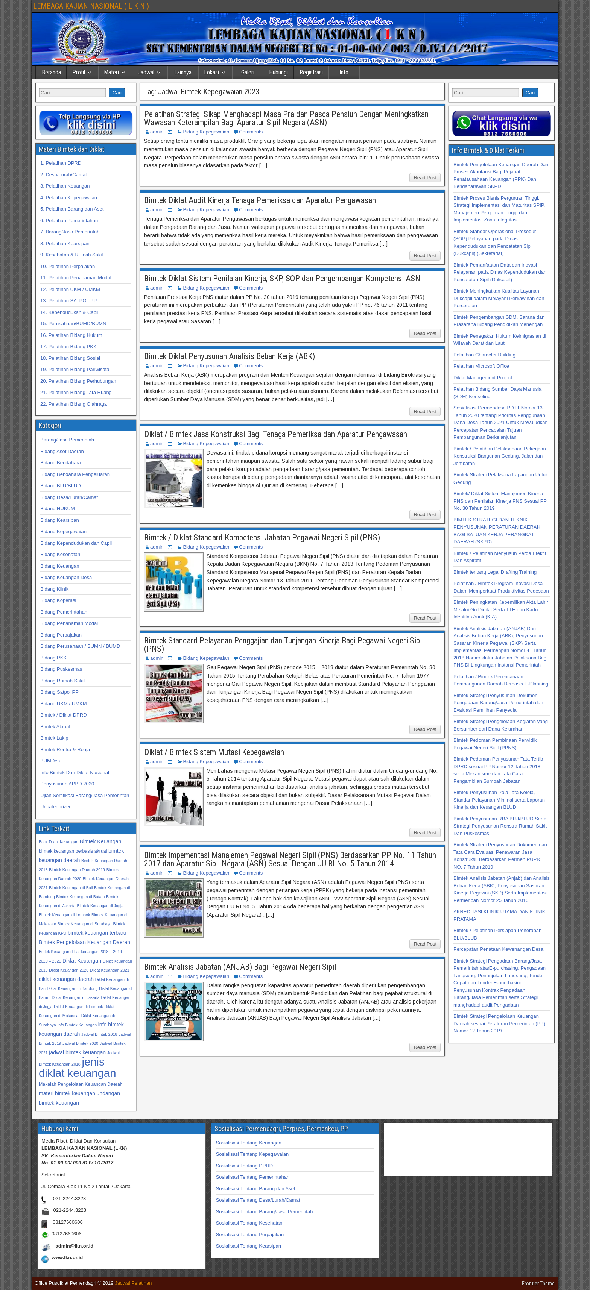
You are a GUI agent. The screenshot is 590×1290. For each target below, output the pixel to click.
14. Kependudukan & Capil (69, 312)
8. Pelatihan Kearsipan (65, 243)
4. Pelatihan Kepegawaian (68, 197)
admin (156, 132)
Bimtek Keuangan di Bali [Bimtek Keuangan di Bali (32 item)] (71, 887)
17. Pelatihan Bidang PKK (68, 346)
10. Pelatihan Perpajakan (67, 266)
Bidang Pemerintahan (63, 612)
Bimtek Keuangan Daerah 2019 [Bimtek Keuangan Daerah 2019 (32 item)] (77, 869)
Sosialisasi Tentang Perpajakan (250, 1234)
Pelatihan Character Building (484, 355)
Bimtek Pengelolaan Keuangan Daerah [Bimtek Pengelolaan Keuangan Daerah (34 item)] (84, 942)
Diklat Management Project (482, 377)
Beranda (51, 72)
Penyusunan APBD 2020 (67, 784)
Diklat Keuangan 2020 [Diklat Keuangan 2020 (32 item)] (68, 970)
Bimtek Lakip (54, 738)
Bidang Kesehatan (60, 554)
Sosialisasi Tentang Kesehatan (249, 1223)
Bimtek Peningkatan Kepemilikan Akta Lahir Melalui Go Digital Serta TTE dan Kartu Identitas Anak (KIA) (500, 609)
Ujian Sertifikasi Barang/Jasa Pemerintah (84, 795)
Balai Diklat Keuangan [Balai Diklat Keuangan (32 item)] (58, 842)
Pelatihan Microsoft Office (481, 366)
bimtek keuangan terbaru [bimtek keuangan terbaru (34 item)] (97, 933)
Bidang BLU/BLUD (60, 485)
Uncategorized (56, 806)
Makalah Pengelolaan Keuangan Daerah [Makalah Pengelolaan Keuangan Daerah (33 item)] (81, 1084)
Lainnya (183, 72)
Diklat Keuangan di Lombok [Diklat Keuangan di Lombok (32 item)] (78, 1006)
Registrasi (311, 72)
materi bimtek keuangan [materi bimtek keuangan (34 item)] (67, 1093)
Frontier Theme (538, 1283)
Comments (251, 132)
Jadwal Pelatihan (133, 1283)
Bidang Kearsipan (59, 520)
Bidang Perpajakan (61, 635)
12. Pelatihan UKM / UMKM (70, 289)
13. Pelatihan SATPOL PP (68, 300)
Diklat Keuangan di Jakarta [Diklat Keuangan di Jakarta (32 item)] (75, 997)
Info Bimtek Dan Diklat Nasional (74, 772)
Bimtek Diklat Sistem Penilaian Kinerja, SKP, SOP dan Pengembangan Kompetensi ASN (282, 278)
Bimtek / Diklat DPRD (63, 715)
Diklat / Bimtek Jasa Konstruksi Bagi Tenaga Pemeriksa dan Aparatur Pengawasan (275, 434)
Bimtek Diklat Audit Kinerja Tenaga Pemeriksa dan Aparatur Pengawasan (260, 200)
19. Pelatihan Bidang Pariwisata (74, 369)
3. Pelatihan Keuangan (65, 186)
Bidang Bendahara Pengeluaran (75, 474)
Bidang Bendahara (60, 462)
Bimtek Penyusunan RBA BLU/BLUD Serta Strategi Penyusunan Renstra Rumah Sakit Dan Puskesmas (500, 826)
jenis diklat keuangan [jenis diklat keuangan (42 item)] (77, 1067)
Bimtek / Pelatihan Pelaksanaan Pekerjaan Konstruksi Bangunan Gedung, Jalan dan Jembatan (499, 456)
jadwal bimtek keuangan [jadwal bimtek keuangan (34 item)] (77, 1052)
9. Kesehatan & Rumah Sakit (71, 255)
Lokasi (211, 72)
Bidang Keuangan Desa (66, 577)
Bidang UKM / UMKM (63, 703)
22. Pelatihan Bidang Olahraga (73, 404)
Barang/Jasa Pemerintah (67, 440)
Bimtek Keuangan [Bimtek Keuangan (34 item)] (100, 841)
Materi (111, 72)
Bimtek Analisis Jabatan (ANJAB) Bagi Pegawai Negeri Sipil (240, 967)
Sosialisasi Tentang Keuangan (248, 1143)
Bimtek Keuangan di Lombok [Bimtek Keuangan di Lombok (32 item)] (64, 915)
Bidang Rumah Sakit (62, 681)
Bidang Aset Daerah (62, 451)
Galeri (247, 72)
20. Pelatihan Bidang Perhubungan (78, 381)
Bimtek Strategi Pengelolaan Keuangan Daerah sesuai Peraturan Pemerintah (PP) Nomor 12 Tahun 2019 (499, 1023)
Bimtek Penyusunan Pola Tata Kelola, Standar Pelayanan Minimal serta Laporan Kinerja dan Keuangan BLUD (499, 800)
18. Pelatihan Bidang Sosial (70, 358)
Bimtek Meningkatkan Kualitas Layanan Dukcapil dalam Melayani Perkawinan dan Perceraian (498, 298)
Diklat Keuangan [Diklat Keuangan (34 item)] (81, 961)
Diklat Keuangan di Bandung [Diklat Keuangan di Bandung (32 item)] (72, 988)
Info (343, 72)
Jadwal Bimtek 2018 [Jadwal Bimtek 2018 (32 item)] (99, 1034)
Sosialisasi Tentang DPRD (244, 1166)
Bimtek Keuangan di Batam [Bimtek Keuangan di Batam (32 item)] (80, 896)
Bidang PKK (53, 658)
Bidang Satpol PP (59, 692)
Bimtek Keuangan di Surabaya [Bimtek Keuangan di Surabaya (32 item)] (85, 924)
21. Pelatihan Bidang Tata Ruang (76, 392)
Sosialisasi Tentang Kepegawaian (252, 1154)
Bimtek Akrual (55, 726)
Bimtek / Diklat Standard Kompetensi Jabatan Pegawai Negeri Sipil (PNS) (262, 537)
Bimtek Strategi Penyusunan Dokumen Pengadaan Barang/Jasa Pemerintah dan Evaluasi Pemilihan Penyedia (498, 703)
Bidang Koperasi (58, 600)
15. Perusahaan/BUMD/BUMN (73, 323)
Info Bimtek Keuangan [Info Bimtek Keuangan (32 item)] (77, 1025)
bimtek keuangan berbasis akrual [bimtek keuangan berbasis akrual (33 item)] (73, 851)
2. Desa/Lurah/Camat (63, 174)
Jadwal (146, 72)
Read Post (425, 177)
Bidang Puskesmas (61, 669)
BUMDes (50, 761)
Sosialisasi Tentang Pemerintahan (253, 1177)
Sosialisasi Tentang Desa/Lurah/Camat (258, 1200)
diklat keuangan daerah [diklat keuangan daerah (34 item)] (66, 979)
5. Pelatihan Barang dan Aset (71, 209)
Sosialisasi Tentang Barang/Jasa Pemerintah (264, 1211)
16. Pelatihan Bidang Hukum (71, 335)
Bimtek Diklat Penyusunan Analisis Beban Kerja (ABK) (229, 356)
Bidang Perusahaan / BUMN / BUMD (80, 646)
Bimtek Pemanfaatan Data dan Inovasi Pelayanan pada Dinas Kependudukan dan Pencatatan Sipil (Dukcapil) (499, 272)
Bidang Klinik (54, 589)
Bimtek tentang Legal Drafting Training (495, 572)
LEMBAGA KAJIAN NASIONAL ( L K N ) (91, 6)
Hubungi (278, 72)
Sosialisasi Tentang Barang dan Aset (255, 1188)
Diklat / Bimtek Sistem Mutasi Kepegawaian (214, 752)
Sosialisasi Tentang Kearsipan (248, 1246)
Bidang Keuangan (59, 566)
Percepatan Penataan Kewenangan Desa (498, 949)
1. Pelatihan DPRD (60, 163)
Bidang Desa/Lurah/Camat (69, 497)
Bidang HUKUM (57, 508)
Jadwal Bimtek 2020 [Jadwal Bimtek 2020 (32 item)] (80, 1043)
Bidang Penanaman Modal (69, 623)
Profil (78, 72)
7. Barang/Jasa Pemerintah (70, 232)
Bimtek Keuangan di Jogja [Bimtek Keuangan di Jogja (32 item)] (100, 905)
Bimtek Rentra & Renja (65, 749)
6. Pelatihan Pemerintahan (69, 220)
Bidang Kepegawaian (206, 132)
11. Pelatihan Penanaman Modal (75, 277)
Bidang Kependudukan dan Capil (76, 543)
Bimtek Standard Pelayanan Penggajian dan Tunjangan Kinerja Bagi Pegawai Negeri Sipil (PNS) (284, 644)
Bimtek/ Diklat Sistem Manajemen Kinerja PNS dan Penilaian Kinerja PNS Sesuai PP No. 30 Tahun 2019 (500, 501)
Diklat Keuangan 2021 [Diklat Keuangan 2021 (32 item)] (109, 970)
